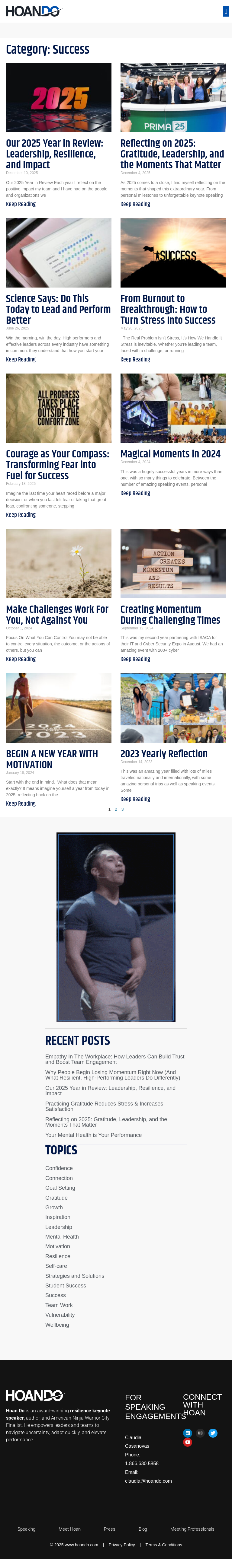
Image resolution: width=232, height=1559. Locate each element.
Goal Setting (60, 1188)
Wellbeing (57, 1325)
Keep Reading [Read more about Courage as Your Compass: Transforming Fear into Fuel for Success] (21, 515)
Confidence (59, 1168)
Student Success (65, 1286)
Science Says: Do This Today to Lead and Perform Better (58, 310)
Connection (59, 1178)
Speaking (26, 1529)
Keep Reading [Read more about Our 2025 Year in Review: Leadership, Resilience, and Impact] (21, 204)
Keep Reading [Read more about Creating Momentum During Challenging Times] (135, 659)
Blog (143, 1529)
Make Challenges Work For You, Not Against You (57, 615)
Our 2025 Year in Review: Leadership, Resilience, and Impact (55, 154)
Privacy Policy (122, 1544)
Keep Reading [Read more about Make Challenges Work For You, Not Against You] (21, 659)
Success (55, 1295)
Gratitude (56, 1198)
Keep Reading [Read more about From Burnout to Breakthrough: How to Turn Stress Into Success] (135, 359)
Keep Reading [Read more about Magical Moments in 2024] (135, 493)
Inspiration (57, 1217)
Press (109, 1529)
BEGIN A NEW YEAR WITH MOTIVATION (52, 759)
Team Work (59, 1305)
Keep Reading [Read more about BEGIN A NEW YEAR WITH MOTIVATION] (21, 804)
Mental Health (62, 1237)
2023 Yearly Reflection (164, 754)
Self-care (56, 1266)
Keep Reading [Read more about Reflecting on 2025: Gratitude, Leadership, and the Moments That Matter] (135, 204)
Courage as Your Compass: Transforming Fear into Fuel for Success (58, 465)
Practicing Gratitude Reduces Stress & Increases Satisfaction (104, 1106)
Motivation (57, 1246)
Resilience (57, 1256)
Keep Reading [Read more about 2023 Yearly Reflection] (135, 799)
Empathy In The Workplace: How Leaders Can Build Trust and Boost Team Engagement (115, 1059)
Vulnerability (60, 1315)
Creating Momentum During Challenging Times (171, 615)
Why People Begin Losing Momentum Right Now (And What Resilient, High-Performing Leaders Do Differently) (112, 1075)
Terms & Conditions (163, 1544)
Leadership (58, 1227)
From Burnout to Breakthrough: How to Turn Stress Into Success (168, 310)
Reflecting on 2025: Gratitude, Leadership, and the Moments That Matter (172, 154)
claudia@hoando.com (148, 1481)
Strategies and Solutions (74, 1276)
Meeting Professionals (192, 1529)
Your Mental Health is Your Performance (93, 1135)
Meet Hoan (70, 1529)
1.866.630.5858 (142, 1463)
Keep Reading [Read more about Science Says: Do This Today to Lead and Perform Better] (21, 359)
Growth (54, 1207)
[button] (226, 11)
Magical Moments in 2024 (171, 454)
